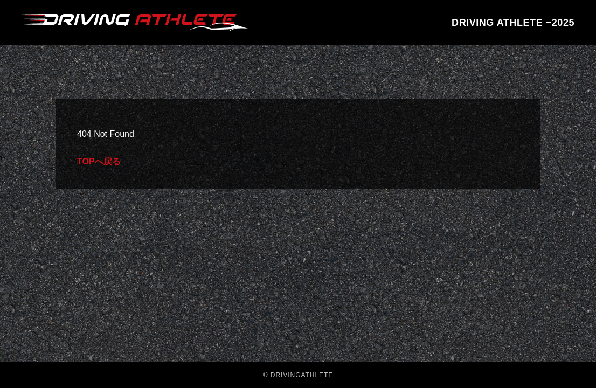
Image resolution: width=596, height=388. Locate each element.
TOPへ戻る (99, 161)
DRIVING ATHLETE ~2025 (513, 22)
